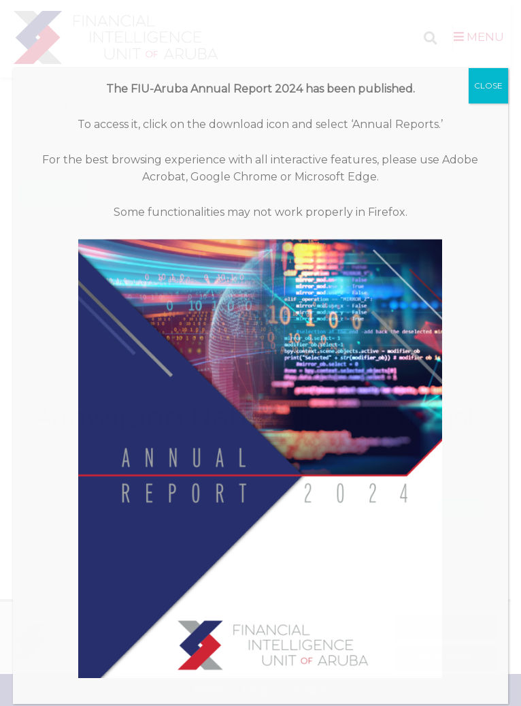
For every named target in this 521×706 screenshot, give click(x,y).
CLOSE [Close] (488, 85)
